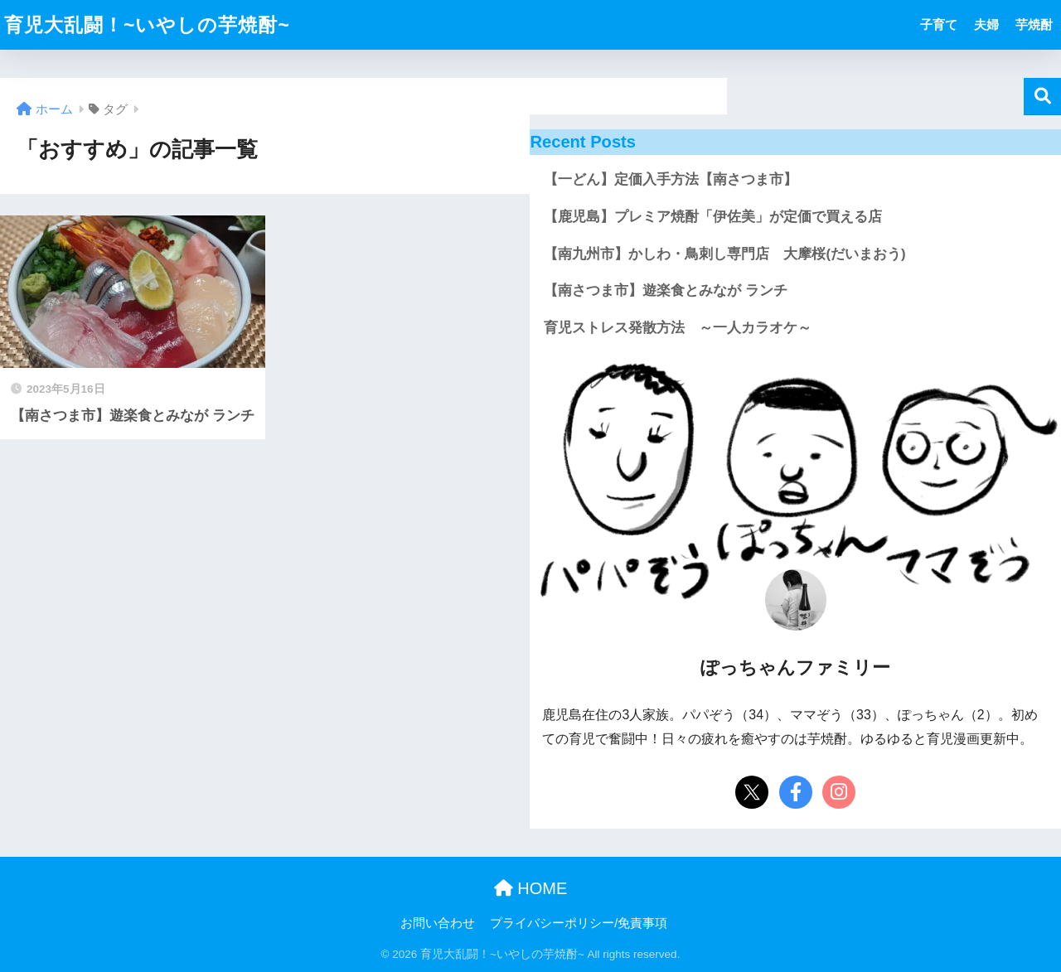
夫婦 (986, 24)
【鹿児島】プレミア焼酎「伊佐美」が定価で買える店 (713, 217)
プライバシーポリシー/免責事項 (578, 923)
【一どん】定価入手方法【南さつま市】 (670, 179)
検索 (1042, 96)
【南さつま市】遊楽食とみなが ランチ (665, 290)
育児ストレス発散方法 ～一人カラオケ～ (677, 328)
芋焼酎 (1034, 24)
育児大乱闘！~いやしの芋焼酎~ (147, 25)
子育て (938, 24)
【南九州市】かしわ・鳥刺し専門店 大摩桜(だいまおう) (724, 254)
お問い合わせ (437, 923)
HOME (531, 888)
